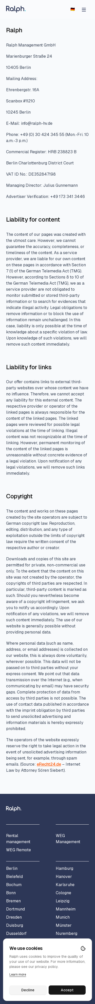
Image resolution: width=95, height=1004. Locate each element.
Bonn (11, 892)
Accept (67, 990)
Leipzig (62, 901)
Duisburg (14, 925)
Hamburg (64, 868)
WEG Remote (18, 850)
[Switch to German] (72, 9)
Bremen (13, 901)
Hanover (64, 876)
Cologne (63, 892)
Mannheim (65, 909)
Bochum (14, 884)
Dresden (14, 917)
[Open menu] (84, 9)
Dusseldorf (16, 933)
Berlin (11, 868)
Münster (64, 925)
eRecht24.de (49, 764)
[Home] (16, 9)
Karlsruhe (65, 884)
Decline (27, 990)
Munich (63, 917)
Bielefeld (14, 876)
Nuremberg (66, 933)
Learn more (17, 974)
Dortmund (15, 909)
